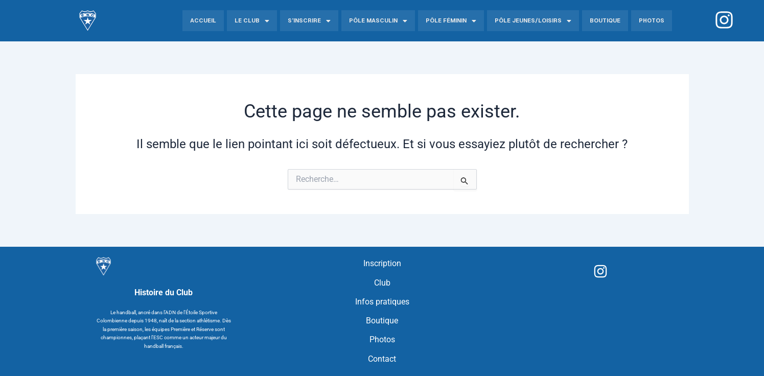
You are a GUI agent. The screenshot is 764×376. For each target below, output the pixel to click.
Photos (651, 20)
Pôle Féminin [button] (451, 21)
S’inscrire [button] (309, 21)
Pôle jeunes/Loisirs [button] (533, 21)
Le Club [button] (252, 21)
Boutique (605, 20)
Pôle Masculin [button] (378, 21)
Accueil (203, 20)
